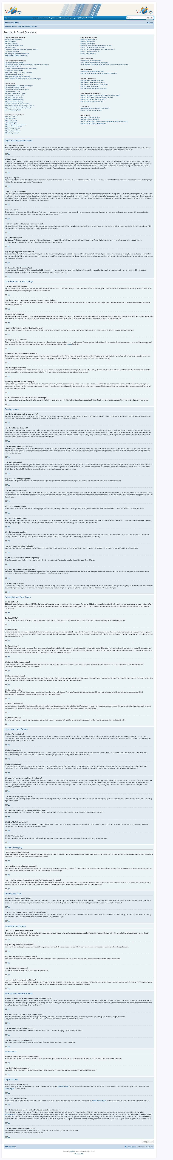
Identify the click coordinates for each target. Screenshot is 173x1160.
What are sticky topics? (12, 129)
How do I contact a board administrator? (93, 123)
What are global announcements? (16, 125)
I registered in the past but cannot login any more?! (21, 49)
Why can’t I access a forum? (14, 98)
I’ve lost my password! (12, 51)
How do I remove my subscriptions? (91, 101)
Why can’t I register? (11, 43)
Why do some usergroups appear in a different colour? (97, 49)
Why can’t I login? (10, 47)
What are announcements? (13, 127)
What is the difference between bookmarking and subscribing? (100, 95)
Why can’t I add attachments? (14, 99)
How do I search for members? (90, 86)
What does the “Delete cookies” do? (16, 55)
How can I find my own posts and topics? (93, 88)
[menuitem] (17, 22)
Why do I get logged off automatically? (17, 54)
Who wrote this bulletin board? (90, 117)
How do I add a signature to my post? (17, 89)
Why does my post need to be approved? (18, 108)
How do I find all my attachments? (91, 110)
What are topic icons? (12, 133)
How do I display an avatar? (14, 74)
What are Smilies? (11, 121)
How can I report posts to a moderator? (17, 104)
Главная (8, 18)
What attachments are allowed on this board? (94, 108)
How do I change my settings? (14, 62)
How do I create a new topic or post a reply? (19, 85)
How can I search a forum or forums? (92, 80)
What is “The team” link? (88, 54)
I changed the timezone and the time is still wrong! (21, 68)
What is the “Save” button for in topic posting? (19, 106)
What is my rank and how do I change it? (18, 76)
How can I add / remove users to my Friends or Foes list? (98, 73)
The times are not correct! (13, 66)
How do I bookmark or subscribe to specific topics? (96, 97)
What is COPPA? (10, 41)
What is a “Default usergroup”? (90, 51)
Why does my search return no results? (92, 82)
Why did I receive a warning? (14, 102)
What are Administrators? (88, 39)
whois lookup (9, 1114)
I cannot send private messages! (90, 60)
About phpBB (9, 1089)
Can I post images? (11, 123)
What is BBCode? (10, 117)
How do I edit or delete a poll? (14, 96)
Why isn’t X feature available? (89, 119)
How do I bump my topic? (13, 110)
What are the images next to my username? (19, 73)
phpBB (69, 344)
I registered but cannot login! (14, 45)
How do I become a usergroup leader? (92, 47)
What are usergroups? (87, 43)
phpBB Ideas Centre (99, 1100)
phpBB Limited (63, 1086)
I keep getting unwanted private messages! (94, 62)
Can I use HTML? (10, 118)
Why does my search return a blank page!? (94, 84)
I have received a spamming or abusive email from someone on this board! (104, 64)
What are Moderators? (87, 41)
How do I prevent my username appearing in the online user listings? (27, 64)
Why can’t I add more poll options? (16, 93)
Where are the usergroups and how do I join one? (96, 45)
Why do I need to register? (13, 39)
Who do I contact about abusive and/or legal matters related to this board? (104, 121)
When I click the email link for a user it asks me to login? (23, 79)
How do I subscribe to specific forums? (92, 99)
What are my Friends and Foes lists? (92, 71)
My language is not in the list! (14, 70)
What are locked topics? (12, 131)
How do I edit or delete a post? (14, 87)
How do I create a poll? (12, 92)
